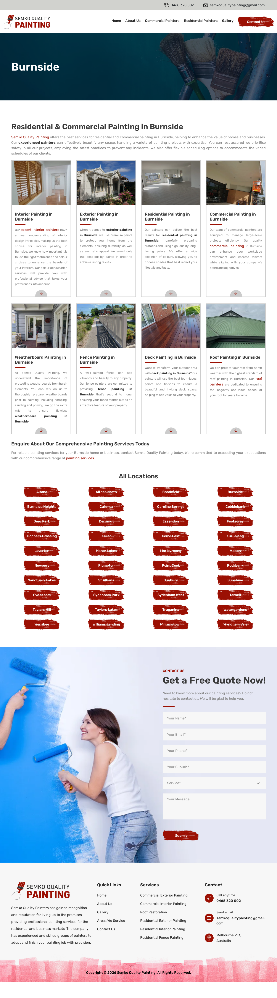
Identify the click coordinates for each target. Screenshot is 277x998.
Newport (42, 581)
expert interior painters (45, 230)
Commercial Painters (162, 21)
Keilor (106, 552)
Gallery (228, 21)
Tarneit (235, 611)
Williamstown (171, 640)
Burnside (235, 508)
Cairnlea (106, 523)
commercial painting (230, 251)
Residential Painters (201, 21)
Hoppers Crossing (42, 552)
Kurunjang (235, 552)
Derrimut (106, 537)
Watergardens (235, 626)
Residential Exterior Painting (163, 937)
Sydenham (42, 611)
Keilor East (171, 552)
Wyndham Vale (235, 640)
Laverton (41, 567)
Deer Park (42, 537)
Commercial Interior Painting (163, 920)
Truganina (170, 626)
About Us (133, 21)
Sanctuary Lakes (42, 596)
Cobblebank (235, 523)
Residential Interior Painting (162, 945)
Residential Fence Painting (162, 953)
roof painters (245, 395)
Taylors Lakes (106, 626)
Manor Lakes (106, 567)
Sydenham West (171, 611)
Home (116, 21)
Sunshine (235, 596)
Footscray (235, 537)
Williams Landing (106, 640)
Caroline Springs (171, 523)
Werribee (41, 640)
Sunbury (171, 596)
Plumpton (106, 581)
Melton (235, 567)
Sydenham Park (106, 611)
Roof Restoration (153, 928)
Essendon (171, 537)
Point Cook (171, 581)
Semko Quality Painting (30, 137)
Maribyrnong (170, 567)
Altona (41, 508)
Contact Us (256, 22)
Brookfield (170, 508)
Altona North (106, 508)
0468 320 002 (228, 917)
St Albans (106, 596)
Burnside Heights (41, 523)
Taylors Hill (42, 626)
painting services (80, 474)
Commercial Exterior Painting (164, 911)
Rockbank (235, 581)
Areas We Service (111, 937)
